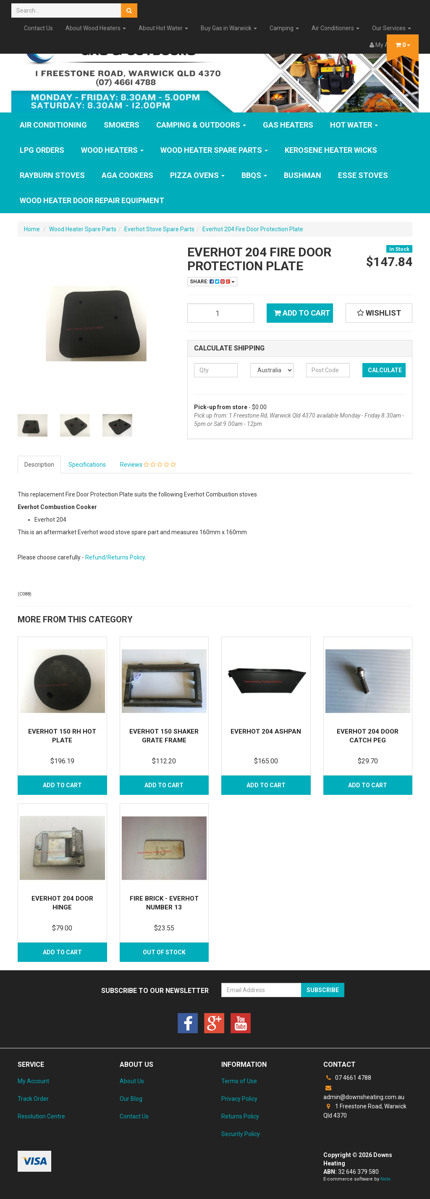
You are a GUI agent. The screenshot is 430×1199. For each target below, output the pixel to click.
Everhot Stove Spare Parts (159, 229)
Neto (385, 1179)
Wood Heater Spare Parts (214, 150)
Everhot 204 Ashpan (266, 731)
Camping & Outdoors (201, 124)
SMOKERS (121, 124)
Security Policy (240, 1134)
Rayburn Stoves (52, 175)
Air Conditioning (53, 124)
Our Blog (131, 1098)
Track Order (33, 1098)
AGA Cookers (127, 175)
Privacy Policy (239, 1098)
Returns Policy (240, 1116)
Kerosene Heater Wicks (331, 150)
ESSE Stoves (363, 175)
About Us (132, 1081)
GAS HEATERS (288, 124)
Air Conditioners (335, 28)
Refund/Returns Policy (115, 557)
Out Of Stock (164, 952)
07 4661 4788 (347, 1077)
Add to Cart (302, 312)
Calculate (385, 370)
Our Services (391, 28)
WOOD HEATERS (112, 150)
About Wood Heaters (96, 28)
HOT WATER (354, 124)
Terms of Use (239, 1081)
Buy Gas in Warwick (229, 28)
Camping (284, 28)
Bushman (302, 175)
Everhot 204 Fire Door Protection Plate (252, 229)
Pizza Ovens (197, 175)
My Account (33, 1081)
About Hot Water (163, 28)
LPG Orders (42, 150)
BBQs (254, 175)
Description (39, 464)
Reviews (148, 464)
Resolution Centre (41, 1116)
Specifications (87, 464)
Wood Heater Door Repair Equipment (92, 200)
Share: (212, 282)
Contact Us (38, 28)
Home (32, 229)
